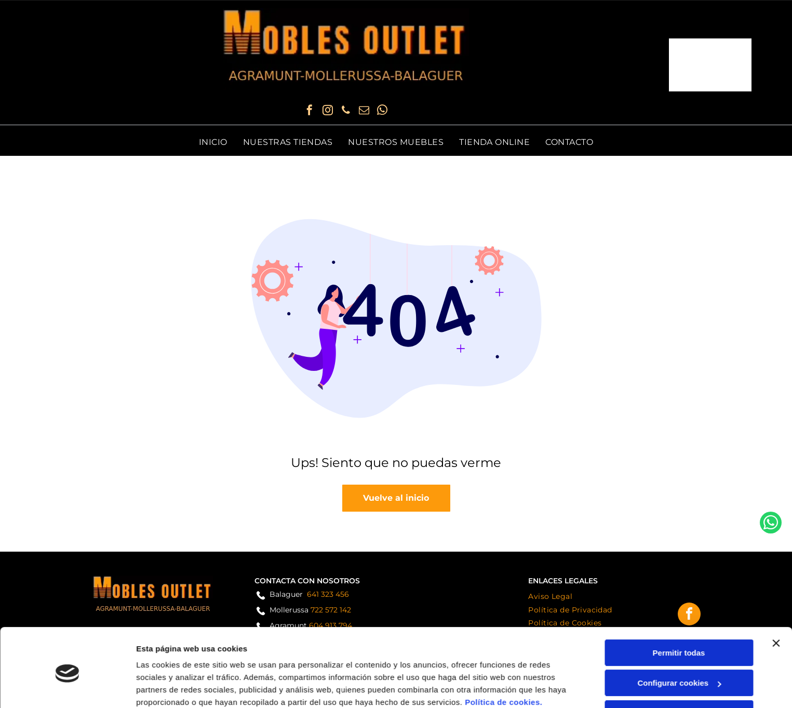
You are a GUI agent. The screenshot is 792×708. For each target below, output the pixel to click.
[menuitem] (213, 142)
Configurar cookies (679, 639)
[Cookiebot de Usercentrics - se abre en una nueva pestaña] (67, 688)
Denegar (678, 670)
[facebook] (309, 111)
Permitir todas (679, 609)
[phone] (346, 111)
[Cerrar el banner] (776, 600)
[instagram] (327, 111)
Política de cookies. (503, 658)
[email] (364, 111)
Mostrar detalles (166, 687)
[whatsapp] (382, 111)
